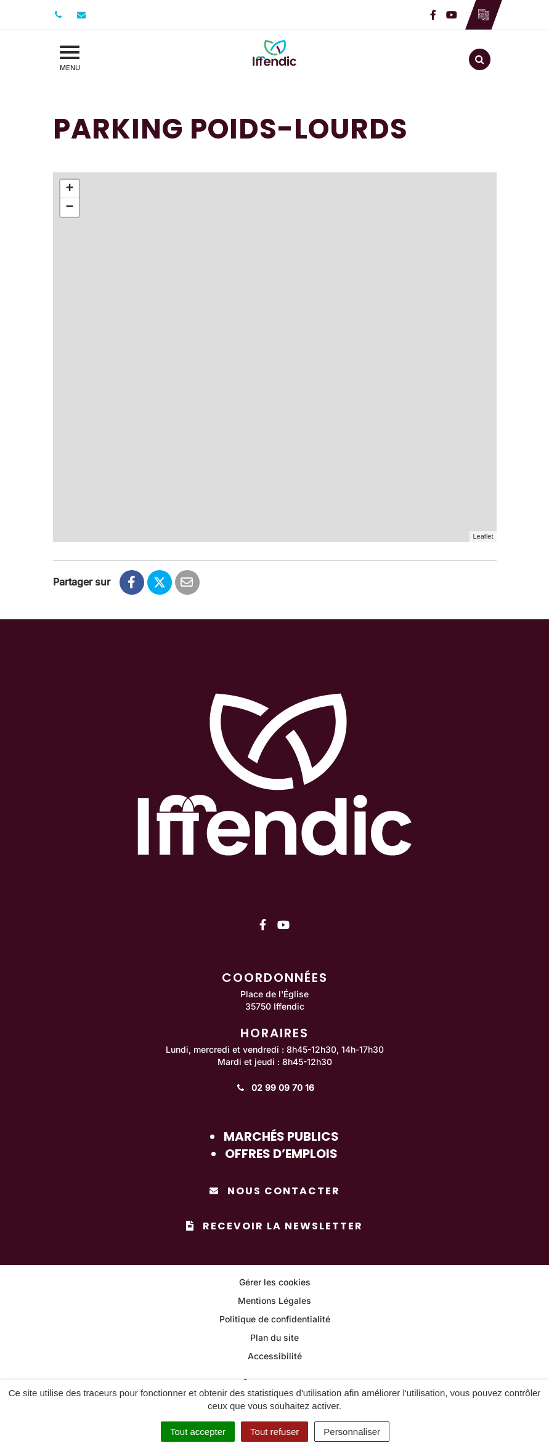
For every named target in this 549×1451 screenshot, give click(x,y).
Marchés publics (281, 1136)
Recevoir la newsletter (274, 1226)
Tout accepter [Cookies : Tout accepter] (198, 1431)
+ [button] (69, 189)
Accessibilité (275, 1356)
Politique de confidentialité (274, 1319)
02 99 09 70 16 (274, 1087)
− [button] (69, 207)
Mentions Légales (274, 1300)
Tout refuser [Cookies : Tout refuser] (274, 1431)
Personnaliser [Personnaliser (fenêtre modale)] (351, 1431)
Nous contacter (274, 1191)
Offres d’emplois (281, 1153)
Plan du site (274, 1337)
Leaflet (483, 536)
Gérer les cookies (275, 1282)
